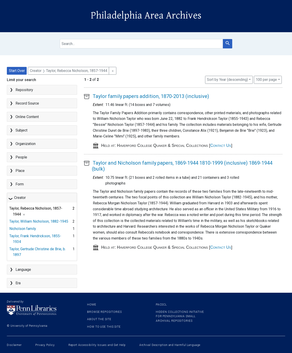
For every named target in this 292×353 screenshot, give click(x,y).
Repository (24, 90)
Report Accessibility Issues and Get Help (97, 345)
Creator (20, 197)
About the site (99, 319)
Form (20, 184)
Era (18, 283)
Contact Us (220, 145)
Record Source (27, 103)
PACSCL (161, 304)
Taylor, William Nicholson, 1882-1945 (38, 221)
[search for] (141, 43)
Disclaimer (14, 345)
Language (23, 269)
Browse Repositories (104, 311)
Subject (21, 130)
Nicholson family (22, 229)
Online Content (27, 117)
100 (266, 79)
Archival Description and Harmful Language (169, 345)
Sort (227, 79)
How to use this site (104, 326)
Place (20, 171)
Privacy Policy (45, 345)
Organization (26, 144)
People (21, 157)
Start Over (17, 70)
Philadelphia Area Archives (146, 15)
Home (91, 304)
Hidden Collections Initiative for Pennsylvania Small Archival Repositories (180, 316)
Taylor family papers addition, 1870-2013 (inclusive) (151, 96)
